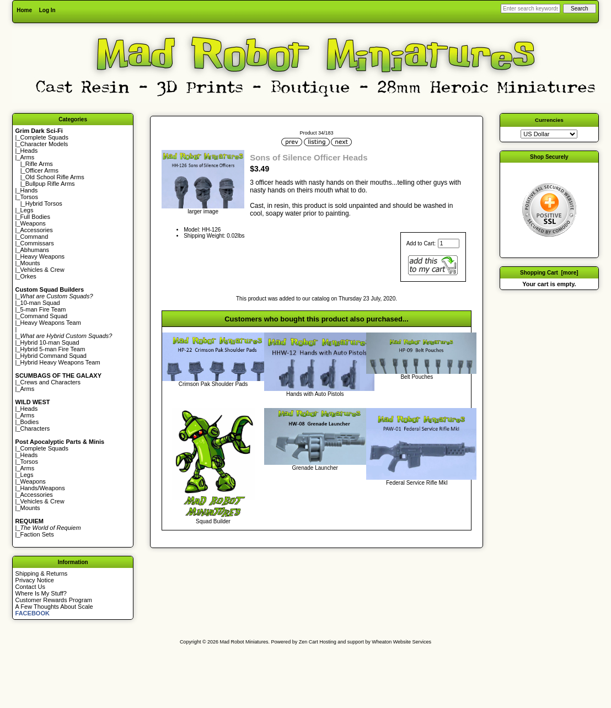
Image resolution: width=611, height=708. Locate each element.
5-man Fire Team (43, 309)
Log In (47, 10)
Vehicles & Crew (42, 269)
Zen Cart (308, 642)
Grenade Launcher (314, 468)
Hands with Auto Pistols (315, 394)
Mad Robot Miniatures (244, 642)
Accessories (36, 230)
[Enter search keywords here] (530, 8)
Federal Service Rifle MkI (417, 483)
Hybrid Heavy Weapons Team (60, 362)
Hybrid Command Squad (53, 355)
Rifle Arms (39, 163)
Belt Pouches (416, 377)
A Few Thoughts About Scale (54, 606)
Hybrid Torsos (43, 203)
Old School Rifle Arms (54, 177)
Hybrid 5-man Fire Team (52, 349)
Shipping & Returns (41, 573)
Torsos (29, 197)
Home (24, 10)
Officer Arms (41, 170)
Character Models (44, 144)
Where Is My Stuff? (41, 593)
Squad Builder (213, 521)
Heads (29, 150)
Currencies (549, 120)
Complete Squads (44, 137)
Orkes (28, 276)
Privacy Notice (34, 580)
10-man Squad (40, 302)
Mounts (30, 263)
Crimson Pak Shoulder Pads (213, 384)
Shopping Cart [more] (549, 273)
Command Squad (44, 316)
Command (34, 236)
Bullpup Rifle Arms (50, 183)
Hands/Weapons (42, 488)
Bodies (29, 422)
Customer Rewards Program (53, 600)
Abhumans (35, 249)
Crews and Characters (50, 382)
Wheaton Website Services (401, 642)
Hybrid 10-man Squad (49, 342)
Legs (27, 210)
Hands (29, 190)
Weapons (33, 223)
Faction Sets (37, 534)
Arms (27, 388)
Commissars (37, 243)
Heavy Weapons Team (50, 322)
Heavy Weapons (42, 256)
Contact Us (30, 586)
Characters (35, 428)
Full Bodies (35, 216)
